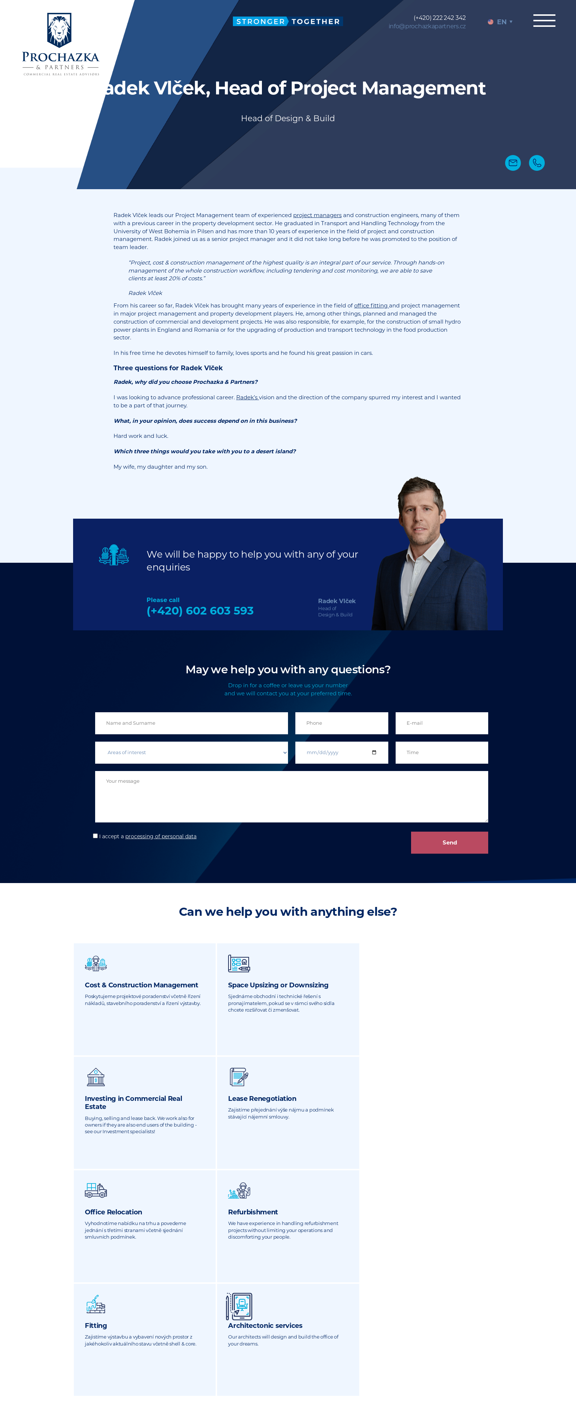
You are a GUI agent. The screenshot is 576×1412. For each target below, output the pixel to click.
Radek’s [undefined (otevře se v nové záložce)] (247, 397)
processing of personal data (161, 836)
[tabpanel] (288, 94)
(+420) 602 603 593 (200, 610)
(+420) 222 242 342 (440, 17)
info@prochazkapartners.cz (427, 26)
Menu (543, 21)
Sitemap (370, 1365)
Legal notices (405, 1365)
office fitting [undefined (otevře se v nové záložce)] (371, 305)
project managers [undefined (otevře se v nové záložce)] (317, 215)
